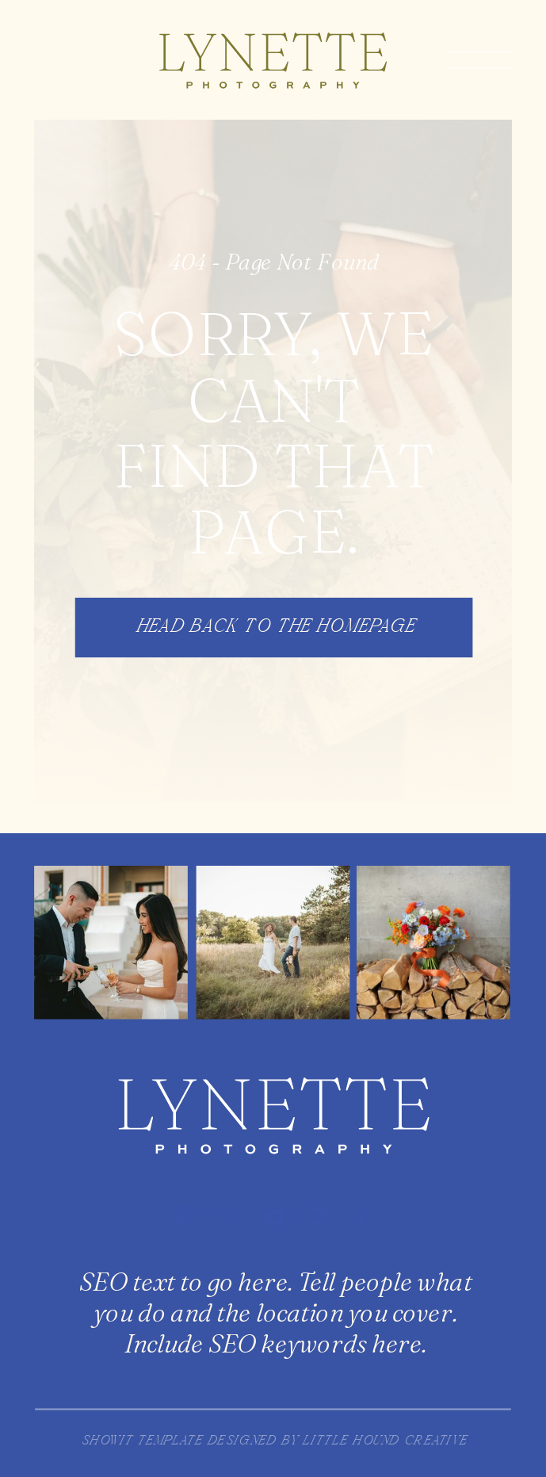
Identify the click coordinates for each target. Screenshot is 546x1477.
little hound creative (384, 1442)
